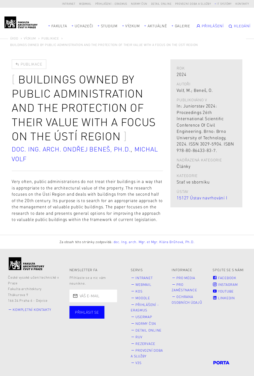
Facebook (224, 277)
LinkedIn (224, 297)
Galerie (182, 26)
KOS (139, 291)
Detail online (161, 3)
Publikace (50, 38)
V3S (139, 360)
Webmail (85, 3)
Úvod (14, 38)
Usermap (144, 316)
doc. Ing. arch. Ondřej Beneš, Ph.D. (72, 149)
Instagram (225, 284)
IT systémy (224, 3)
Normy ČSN (139, 3)
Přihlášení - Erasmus (111, 3)
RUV (139, 335)
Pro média (186, 277)
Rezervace (146, 342)
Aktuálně (157, 26)
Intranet (68, 3)
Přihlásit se (87, 312)
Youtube (223, 291)
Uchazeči (84, 26)
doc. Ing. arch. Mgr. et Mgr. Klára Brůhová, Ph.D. (154, 242)
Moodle (143, 297)
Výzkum (132, 26)
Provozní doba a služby (193, 3)
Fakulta (59, 26)
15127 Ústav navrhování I (202, 197)
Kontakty (242, 3)
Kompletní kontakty (32, 309)
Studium (109, 26)
